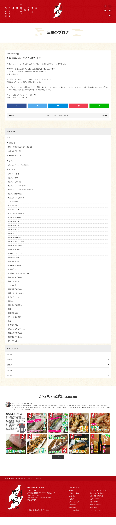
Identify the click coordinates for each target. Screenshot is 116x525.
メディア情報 (10, 10)
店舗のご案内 (32, 8)
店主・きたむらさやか (16, 293)
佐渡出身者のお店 (14, 265)
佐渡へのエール (13, 257)
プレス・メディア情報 (98, 490)
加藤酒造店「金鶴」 (15, 277)
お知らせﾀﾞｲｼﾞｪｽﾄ (14, 151)
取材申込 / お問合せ (97, 493)
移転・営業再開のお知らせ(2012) (20, 147)
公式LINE (93, 507)
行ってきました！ (14, 341)
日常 (9, 309)
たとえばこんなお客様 (16, 198)
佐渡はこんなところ (15, 253)
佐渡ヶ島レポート (14, 209)
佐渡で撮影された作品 (16, 214)
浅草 (9, 321)
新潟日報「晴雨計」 (15, 305)
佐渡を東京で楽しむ (15, 261)
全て (10, 137)
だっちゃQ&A (13, 178)
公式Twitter (94, 502)
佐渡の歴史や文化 (14, 237)
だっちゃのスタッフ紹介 (17, 186)
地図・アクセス (13, 281)
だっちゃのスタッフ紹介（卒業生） (21, 190)
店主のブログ (21, 10)
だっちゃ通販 (6, 10)
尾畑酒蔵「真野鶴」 (15, 289)
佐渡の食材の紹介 (14, 249)
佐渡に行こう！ (13, 297)
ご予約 (25, 7)
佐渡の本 (11, 233)
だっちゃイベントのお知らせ (18, 165)
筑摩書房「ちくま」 (15, 337)
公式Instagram (95, 504)
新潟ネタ (11, 301)
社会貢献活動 (13, 325)
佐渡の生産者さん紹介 (16, 241)
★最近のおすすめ (15, 155)
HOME (71, 490)
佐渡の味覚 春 (13, 229)
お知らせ (12, 143)
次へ (103, 115)
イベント (12, 161)
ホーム (36, 8)
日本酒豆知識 (13, 313)
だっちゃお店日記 (14, 182)
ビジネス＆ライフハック (17, 329)
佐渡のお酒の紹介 (14, 217)
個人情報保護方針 (96, 496)
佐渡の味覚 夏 (13, 225)
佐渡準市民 (12, 269)
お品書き (29, 8)
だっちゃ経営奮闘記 (15, 194)
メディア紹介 (13, 202)
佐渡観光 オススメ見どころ (18, 273)
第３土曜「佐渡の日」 (16, 333)
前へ (12, 115)
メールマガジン (95, 510)
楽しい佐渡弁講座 (14, 317)
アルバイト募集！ (14, 174)
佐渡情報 (72, 507)
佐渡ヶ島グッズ (13, 205)
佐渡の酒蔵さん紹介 (15, 245)
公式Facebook (95, 499)
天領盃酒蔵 (12, 285)
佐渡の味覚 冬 (13, 221)
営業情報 (72, 504)
